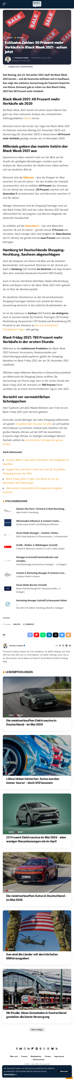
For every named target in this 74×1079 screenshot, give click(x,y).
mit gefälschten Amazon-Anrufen (33, 424)
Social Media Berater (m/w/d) (31, 585)
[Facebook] (60, 646)
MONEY (10, 37)
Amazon (16, 624)
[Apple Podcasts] (40, 1049)
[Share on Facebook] (30, 635)
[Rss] (57, 1049)
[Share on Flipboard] (36, 635)
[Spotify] (36, 1049)
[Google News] (21, 1049)
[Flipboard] (33, 1049)
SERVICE (20, 37)
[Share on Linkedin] (49, 635)
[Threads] (48, 1049)
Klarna (27, 118)
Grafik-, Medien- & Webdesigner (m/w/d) (36, 545)
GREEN (11, 715)
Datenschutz (9, 1074)
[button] (64, 1071)
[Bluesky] (52, 1049)
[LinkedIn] (70, 646)
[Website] (56, 646)
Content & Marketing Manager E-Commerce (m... (41, 573)
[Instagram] (63, 646)
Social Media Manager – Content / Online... (38, 533)
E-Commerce (28, 624)
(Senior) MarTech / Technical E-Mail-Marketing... (41, 508)
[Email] (68, 635)
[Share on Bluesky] (62, 635)
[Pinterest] (66, 646)
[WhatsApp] (44, 1049)
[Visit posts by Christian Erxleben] (8, 59)
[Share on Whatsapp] (43, 635)
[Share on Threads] (55, 635)
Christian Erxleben (22, 58)
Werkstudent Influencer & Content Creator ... (39, 521)
